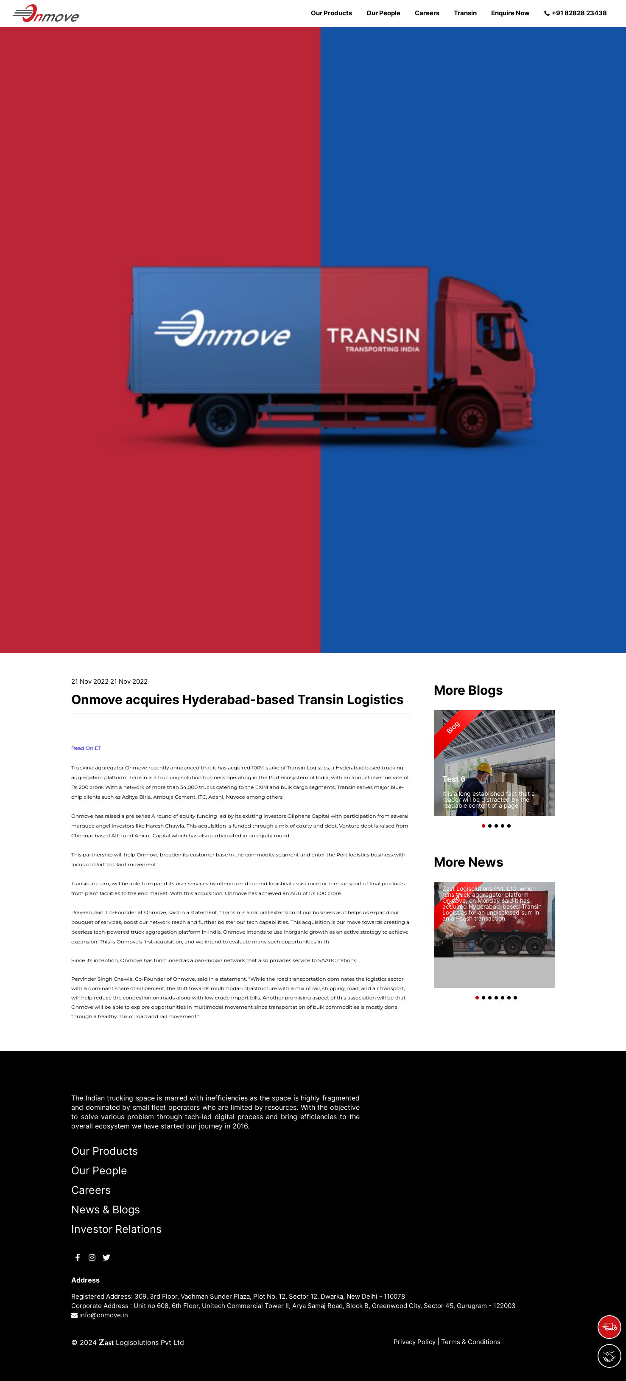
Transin (465, 13)
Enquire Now (510, 13)
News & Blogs (105, 1209)
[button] (481, 824)
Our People (383, 13)
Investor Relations (116, 1229)
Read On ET (86, 748)
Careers (427, 13)
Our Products (331, 13)
